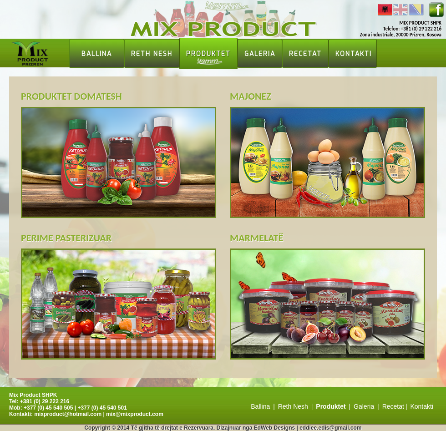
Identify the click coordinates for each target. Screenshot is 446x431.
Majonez (250, 96)
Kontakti (353, 54)
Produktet (208, 54)
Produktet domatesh (71, 96)
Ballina (96, 54)
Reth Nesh (151, 54)
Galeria (259, 54)
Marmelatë (256, 238)
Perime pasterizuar (66, 238)
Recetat (305, 54)
